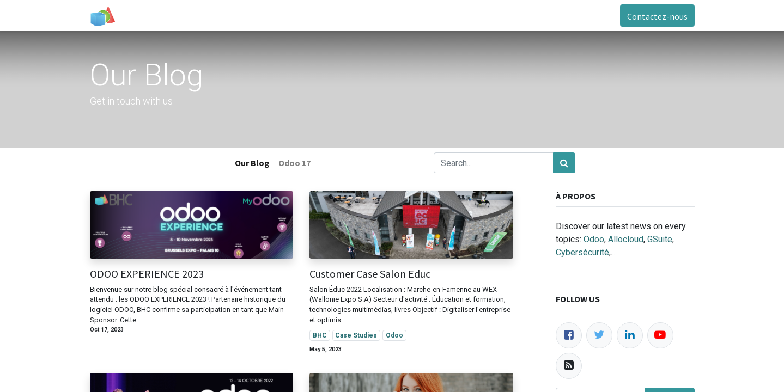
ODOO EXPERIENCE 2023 (147, 273)
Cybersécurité (582, 252)
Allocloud (625, 239)
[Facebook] (569, 335)
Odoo (594, 239)
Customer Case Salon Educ (369, 273)
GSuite (659, 239)
